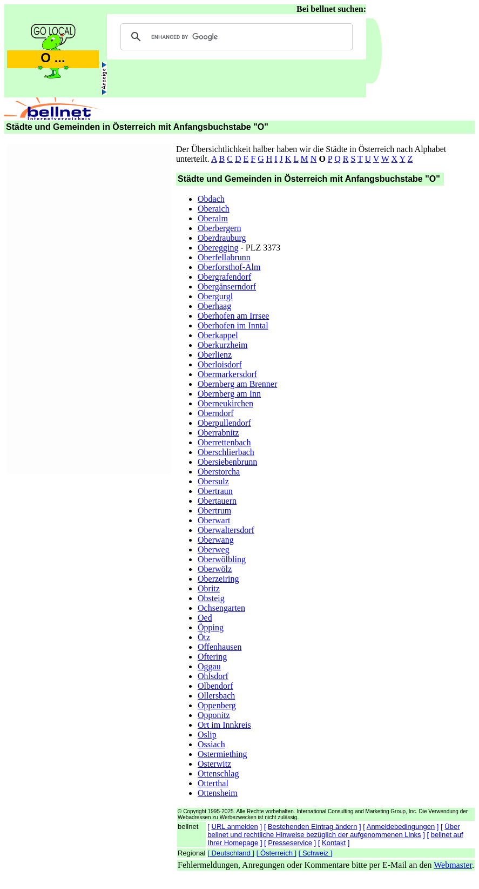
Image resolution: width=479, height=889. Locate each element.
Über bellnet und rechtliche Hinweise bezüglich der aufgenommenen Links (333, 830)
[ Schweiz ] (316, 853)
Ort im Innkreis (224, 724)
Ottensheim (218, 793)
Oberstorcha (219, 471)
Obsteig (211, 598)
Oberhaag (214, 306)
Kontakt (334, 843)
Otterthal (213, 783)
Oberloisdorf (220, 364)
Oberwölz (215, 569)
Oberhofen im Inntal (233, 325)
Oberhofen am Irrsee (233, 315)
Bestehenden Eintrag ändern (312, 826)
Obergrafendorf (224, 276)
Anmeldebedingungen (401, 826)
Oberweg (214, 549)
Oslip (207, 734)
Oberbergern (219, 228)
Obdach (211, 198)
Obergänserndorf (227, 286)
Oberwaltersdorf (226, 530)
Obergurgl (215, 296)
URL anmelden (235, 826)
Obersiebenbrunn (227, 461)
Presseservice (290, 843)
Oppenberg (217, 705)
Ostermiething (222, 754)
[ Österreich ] (276, 853)
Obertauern (217, 500)
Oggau (209, 666)
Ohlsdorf (213, 676)
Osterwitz (214, 763)
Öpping (211, 627)
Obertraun (215, 491)
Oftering (212, 656)
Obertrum (214, 510)
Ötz (204, 637)
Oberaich (214, 208)
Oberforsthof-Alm (229, 267)
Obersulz (213, 481)
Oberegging (218, 247)
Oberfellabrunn (224, 257)
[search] (235, 36)
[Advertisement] (89, 307)
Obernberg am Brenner (237, 383)
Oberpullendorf (224, 422)
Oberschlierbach (226, 452)
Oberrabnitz (218, 432)
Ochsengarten (221, 608)
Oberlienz (215, 354)
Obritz (209, 588)
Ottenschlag (218, 773)
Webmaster (453, 865)
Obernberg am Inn (229, 393)
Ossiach (211, 744)
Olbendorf (215, 685)
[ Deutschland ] (230, 853)
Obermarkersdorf (227, 374)
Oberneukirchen (225, 403)
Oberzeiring (218, 578)
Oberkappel (218, 335)
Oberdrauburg (222, 237)
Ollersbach (216, 695)
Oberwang (216, 539)
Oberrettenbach (224, 442)
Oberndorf (216, 413)
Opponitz (214, 715)
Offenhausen (219, 646)
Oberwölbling (222, 559)
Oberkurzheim (222, 345)
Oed (205, 617)
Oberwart (214, 520)
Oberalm (213, 218)
